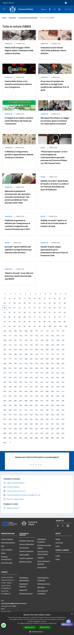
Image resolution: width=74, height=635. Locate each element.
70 (29, 317)
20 (39, 298)
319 (63, 410)
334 (15, 419)
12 (65, 294)
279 (41, 396)
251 (20, 387)
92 (9, 326)
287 (20, 401)
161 (52, 349)
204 (26, 368)
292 (47, 401)
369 (10, 433)
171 (41, 354)
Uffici (3, 546)
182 (36, 359)
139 (63, 340)
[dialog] (37, 623)
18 (29, 298)
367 (63, 428)
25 (65, 298)
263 (20, 391)
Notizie (43, 148)
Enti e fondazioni (6, 549)
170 (36, 354)
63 (60, 312)
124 (47, 335)
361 (31, 428)
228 (26, 377)
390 (57, 438)
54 (14, 312)
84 (34, 321)
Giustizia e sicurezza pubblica (44, 546)
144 (26, 345)
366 (57, 428)
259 (63, 387)
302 (36, 405)
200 (4, 368)
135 (41, 340)
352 (47, 424)
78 (4, 321)
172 (47, 354)
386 (36, 438)
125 (52, 335)
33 (39, 303)
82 (24, 321)
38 (65, 303)
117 (10, 335)
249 (10, 387)
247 (63, 382)
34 (44, 303)
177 (10, 359)
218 (36, 373)
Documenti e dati (6, 563)
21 (44, 298)
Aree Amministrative (8, 542)
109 (31, 331)
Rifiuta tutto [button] (44, 627)
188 (4, 363)
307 (63, 405)
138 (57, 340)
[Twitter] (54, 9)
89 (60, 321)
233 (52, 377)
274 (15, 396)
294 (57, 401)
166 (15, 354)
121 (31, 335)
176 (4, 359)
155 (20, 349)
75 (55, 317)
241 (31, 382)
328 (47, 414)
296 (4, 405)
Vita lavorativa (24, 547)
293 (52, 401)
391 (63, 438)
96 (29, 326)
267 (41, 391)
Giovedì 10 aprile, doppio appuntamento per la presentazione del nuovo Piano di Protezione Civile (54, 251)
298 (15, 405)
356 (4, 428)
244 (47, 382)
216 (26, 373)
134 (36, 340)
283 (63, 396)
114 (57, 331)
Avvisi (57, 546)
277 (31, 396)
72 (39, 317)
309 (10, 410)
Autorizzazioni (42, 567)
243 (41, 382)
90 (65, 321)
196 (47, 363)
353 (52, 424)
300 (26, 405)
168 (26, 354)
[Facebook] (49, 9)
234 (57, 377)
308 (4, 410)
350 (36, 424)
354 (57, 424)
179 (20, 359)
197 (52, 363)
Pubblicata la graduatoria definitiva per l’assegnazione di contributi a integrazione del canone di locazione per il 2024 (17, 225)
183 (41, 359)
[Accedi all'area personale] (65, 3)
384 (26, 438)
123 (41, 335)
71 (34, 317)
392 (4, 442)
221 (52, 373)
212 (4, 373)
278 (36, 396)
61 (49, 312)
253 (31, 387)
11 (60, 294)
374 (36, 433)
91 (4, 326)
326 (36, 414)
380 (4, 438)
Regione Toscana (8, 3)
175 (63, 354)
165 (10, 354)
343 (63, 419)
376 (47, 433)
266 (36, 391)
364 (47, 428)
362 (36, 428)
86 (44, 321)
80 (14, 321)
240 (26, 382)
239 (20, 382)
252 (26, 387)
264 (26, 391)
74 (49, 317)
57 (29, 312)
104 (4, 331)
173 (52, 354)
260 (4, 391)
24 (60, 298)
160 (47, 349)
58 (34, 312)
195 (41, 363)
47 (44, 308)
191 (20, 363)
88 (55, 321)
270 (57, 391)
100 (49, 326)
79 (9, 321)
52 (4, 312)
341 (52, 419)
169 (31, 354)
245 (52, 382)
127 (63, 335)
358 (15, 428)
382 (15, 438)
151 (63, 345)
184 (47, 359)
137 (52, 340)
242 (36, 382)
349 (31, 424)
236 (4, 382)
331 (63, 414)
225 (10, 377)
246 (57, 382)
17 (24, 298)
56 (24, 312)
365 (52, 428)
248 (4, 387)
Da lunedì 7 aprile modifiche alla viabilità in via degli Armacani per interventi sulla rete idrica (18, 249)
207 (41, 368)
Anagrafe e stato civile (26, 540)
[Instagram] (59, 9)
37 (60, 303)
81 (19, 321)
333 (10, 419)
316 (47, 410)
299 (20, 405)
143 (20, 345)
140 (4, 345)
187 (63, 359)
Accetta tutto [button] (29, 627)
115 (63, 331)
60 (44, 312)
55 (19, 312)
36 (55, 303)
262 (15, 391)
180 (26, 359)
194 (36, 363)
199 (63, 363)
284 (4, 401)
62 (55, 312)
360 (26, 428)
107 (20, 331)
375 (41, 433)
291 (41, 401)
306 (57, 405)
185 (52, 359)
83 (29, 321)
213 (10, 373)
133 (31, 340)
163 (63, 349)
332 (4, 419)
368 (4, 433)
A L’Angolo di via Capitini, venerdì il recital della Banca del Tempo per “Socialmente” (19, 120)
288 (26, 401)
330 (57, 414)
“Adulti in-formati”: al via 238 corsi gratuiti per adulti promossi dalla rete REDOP (19, 276)
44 (29, 308)
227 (20, 377)
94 (19, 326)
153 (10, 349)
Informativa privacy (43, 584)
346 (15, 424)
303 (41, 405)
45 (34, 308)
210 (57, 368)
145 (31, 345)
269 (52, 391)
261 (10, 391)
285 (10, 401)
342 (57, 419)
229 (31, 377)
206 (36, 368)
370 (15, 433)
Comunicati (8, 44)
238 (15, 382)
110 (36, 331)
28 (14, 303)
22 (49, 298)
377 (52, 433)
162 (57, 349)
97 (34, 326)
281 (52, 396)
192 (26, 363)
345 (10, 424)
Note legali (40, 587)
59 (39, 312)
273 (10, 396)
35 (49, 303)
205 (31, 368)
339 (41, 419)
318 (57, 410)
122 (36, 335)
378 (57, 433)
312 (26, 410)
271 (63, 391)
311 (20, 410)
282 (57, 396)
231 (41, 377)
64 (65, 312)
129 (10, 340)
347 (20, 424)
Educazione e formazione (41, 540)
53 (9, 312)
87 (49, 321)
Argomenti (12, 17)
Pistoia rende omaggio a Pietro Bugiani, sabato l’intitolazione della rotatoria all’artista (19, 50)
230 (36, 377)
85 (39, 321)
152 (4, 349)
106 (15, 331)
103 (65, 326)
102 (60, 326)
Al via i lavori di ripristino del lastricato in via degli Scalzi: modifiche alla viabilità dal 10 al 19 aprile (55, 85)
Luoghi (58, 555)
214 (15, 373)
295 (63, 401)
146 (36, 345)
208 (47, 368)
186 (57, 359)
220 (47, 373)
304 (47, 405)
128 (4, 340)
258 (57, 387)
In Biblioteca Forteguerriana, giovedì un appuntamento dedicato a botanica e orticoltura (19, 154)
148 (47, 345)
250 (15, 387)
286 (15, 401)
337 (31, 419)
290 (36, 401)
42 (19, 308)
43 (24, 308)
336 (26, 419)
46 (39, 308)
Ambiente (40, 557)
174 (57, 354)
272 (4, 396)
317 (52, 410)
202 (15, 368)
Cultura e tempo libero (26, 544)
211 (63, 368)
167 (20, 354)
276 (26, 396)
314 (36, 410)
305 (52, 405)
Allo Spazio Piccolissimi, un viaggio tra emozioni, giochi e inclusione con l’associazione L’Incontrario (55, 120)
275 (20, 396)
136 (47, 340)
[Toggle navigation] (4, 9)
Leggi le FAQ (23, 590)
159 (41, 349)
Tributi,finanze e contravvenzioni (42, 552)
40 (9, 308)
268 (47, 391)
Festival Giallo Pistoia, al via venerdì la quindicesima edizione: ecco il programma (18, 84)
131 (20, 340)
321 (10, 414)
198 (57, 363)
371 (20, 433)
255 (41, 387)
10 (55, 294)
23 (55, 298)
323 (20, 414)
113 (52, 331)
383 (20, 438)
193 (31, 363)
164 (4, 354)
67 (14, 317)
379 (63, 433)
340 (47, 419)
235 (63, 377)
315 (41, 410)
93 (14, 326)
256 (47, 387)
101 (55, 326)
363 (41, 428)
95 (24, 326)
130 (15, 340)
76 (60, 317)
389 (52, 438)
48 (49, 308)
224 (4, 377)
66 (9, 317)
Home (4, 17)
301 (31, 405)
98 (39, 326)
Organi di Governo (7, 539)
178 (15, 359)
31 (29, 303)
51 (65, 308)
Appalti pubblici (24, 554)
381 (10, 438)
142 (15, 345)
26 (4, 303)
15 (14, 298)
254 (36, 387)
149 (52, 345)
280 (47, 396)
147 (41, 345)
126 (57, 335)
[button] (37, 632)
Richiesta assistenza (26, 593)
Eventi (58, 559)
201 (10, 368)
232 (47, 377)
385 (31, 438)
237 (10, 382)
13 (4, 298)
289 (31, 401)
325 (31, 414)
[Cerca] (70, 9)
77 (65, 317)
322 (15, 414)
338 (36, 419)
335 (20, 419)
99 (44, 326)
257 (52, 387)
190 (15, 363)
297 (10, 405)
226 (15, 377)
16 (19, 298)
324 (26, 414)
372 (26, 433)
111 (41, 331)
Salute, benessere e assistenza (43, 562)
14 (9, 298)
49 (55, 308)
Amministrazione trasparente (43, 578)
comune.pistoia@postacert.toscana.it (13, 603)
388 (47, 438)
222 (57, 373)
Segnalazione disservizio (23, 585)
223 (63, 373)
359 (20, 428)
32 (34, 303)
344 (4, 424)
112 (47, 331)
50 (60, 308)
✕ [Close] (71, 624)
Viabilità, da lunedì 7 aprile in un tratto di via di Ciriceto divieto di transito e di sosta (54, 223)
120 (26, 335)
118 (15, 335)
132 (26, 340)
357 (10, 428)
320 (4, 414)
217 (31, 373)
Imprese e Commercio (26, 551)
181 (31, 359)
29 (19, 303)
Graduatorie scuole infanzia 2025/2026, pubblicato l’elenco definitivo (53, 50)
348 (26, 424)
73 (44, 317)
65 (4, 317)
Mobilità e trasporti (25, 561)
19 (34, 298)
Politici (3, 553)
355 (63, 424)
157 (31, 349)
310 (15, 410)
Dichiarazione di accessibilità (42, 592)
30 (24, 303)
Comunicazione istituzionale (28, 17)
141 (10, 345)
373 (31, 433)
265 (31, 391)
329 (52, 414)
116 (4, 335)
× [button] (72, 614)
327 (41, 414)
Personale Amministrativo (6, 557)
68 (19, 317)
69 (24, 317)
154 (15, 349)
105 (10, 331)
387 (41, 438)
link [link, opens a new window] (56, 623)
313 (31, 410)
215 (20, 373)
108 (26, 331)
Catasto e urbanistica (26, 558)
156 (26, 349)
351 (41, 424)
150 (57, 345)
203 (20, 368)
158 (36, 349)
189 (10, 363)
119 (20, 335)
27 (9, 303)
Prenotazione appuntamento (24, 578)
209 (52, 368)
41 (14, 308)
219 (41, 373)
